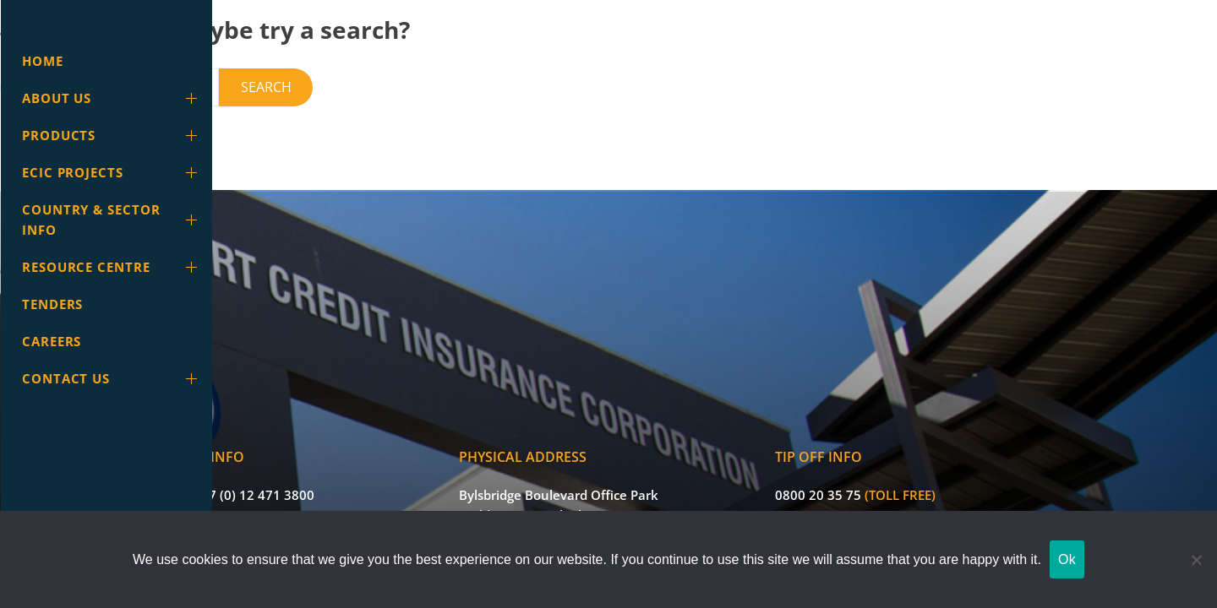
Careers (51, 341)
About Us (113, 98)
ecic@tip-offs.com (933, 485)
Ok (1067, 559)
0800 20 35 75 (924, 448)
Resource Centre (113, 266)
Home (42, 60)
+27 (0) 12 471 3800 (359, 448)
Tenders (52, 304)
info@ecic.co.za (346, 485)
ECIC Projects (113, 172)
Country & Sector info (113, 219)
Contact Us (113, 378)
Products (113, 135)
